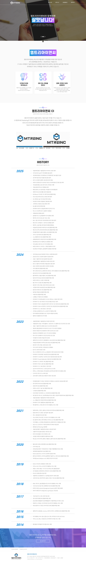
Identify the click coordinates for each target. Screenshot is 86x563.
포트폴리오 (65, 2)
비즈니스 (57, 2)
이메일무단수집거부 (23, 549)
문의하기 (73, 2)
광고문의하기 (43, 541)
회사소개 (50, 2)
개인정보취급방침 (14, 549)
